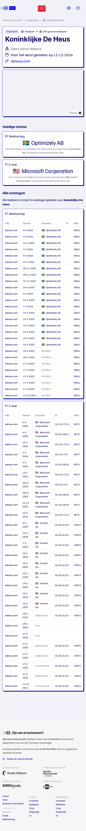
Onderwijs (34, 811)
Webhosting (8, 819)
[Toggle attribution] (80, 113)
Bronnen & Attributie (13, 803)
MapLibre (74, 113)
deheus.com (20, 61)
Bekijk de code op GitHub (17, 758)
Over (4, 799)
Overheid (33, 800)
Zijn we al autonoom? (12, 20)
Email (5, 815)
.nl (30, 815)
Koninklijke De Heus (54, 20)
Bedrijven (34, 804)
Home (5, 796)
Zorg (31, 808)
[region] (43, 93)
